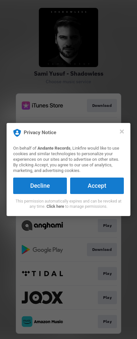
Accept (97, 185)
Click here (55, 206)
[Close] (122, 131)
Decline (40, 185)
